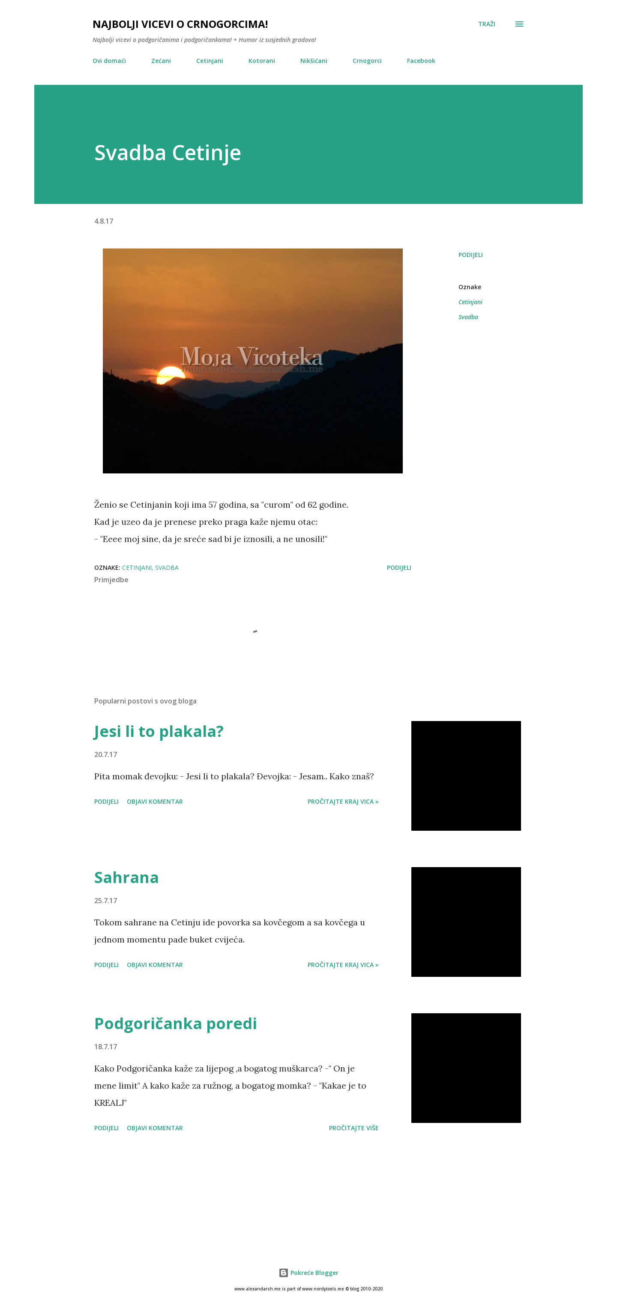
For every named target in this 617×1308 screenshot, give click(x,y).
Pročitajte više (354, 1128)
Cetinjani (209, 61)
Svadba (468, 317)
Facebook (421, 61)
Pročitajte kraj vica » (343, 801)
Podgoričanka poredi (175, 1023)
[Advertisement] (308, 1188)
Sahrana (126, 877)
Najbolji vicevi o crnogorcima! (180, 24)
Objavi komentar (155, 801)
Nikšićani (313, 61)
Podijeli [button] (470, 255)
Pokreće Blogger (308, 1273)
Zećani (161, 61)
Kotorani (262, 61)
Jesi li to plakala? (159, 731)
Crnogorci (367, 61)
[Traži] (486, 24)
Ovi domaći (109, 61)
